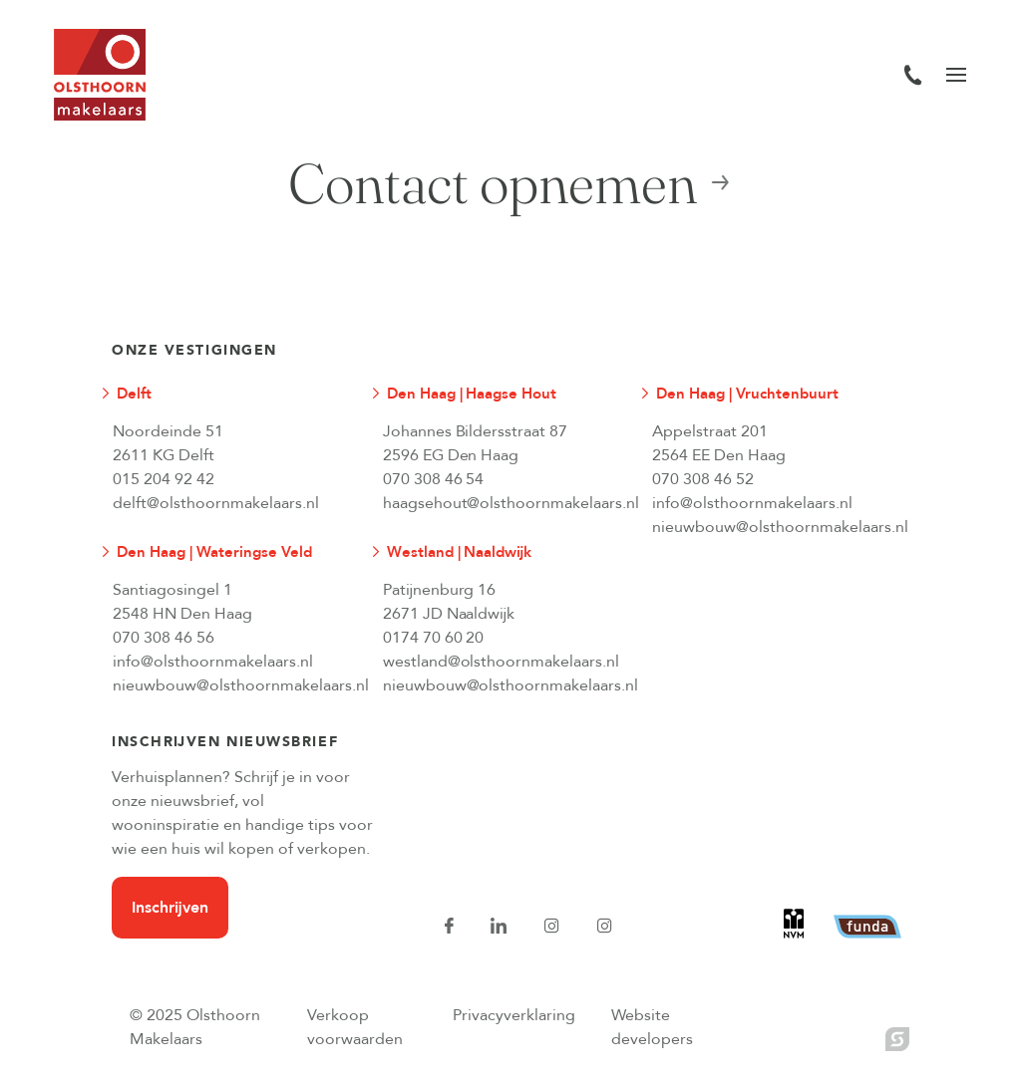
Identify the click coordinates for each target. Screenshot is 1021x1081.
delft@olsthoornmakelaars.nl (216, 503)
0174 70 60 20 (434, 638)
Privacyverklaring (514, 1015)
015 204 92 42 (163, 479)
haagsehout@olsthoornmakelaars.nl (501, 503)
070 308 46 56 (163, 638)
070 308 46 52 (703, 479)
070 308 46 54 (434, 479)
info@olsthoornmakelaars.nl (752, 503)
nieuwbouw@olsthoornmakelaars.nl (770, 527)
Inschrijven (170, 908)
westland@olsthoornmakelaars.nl (501, 662)
